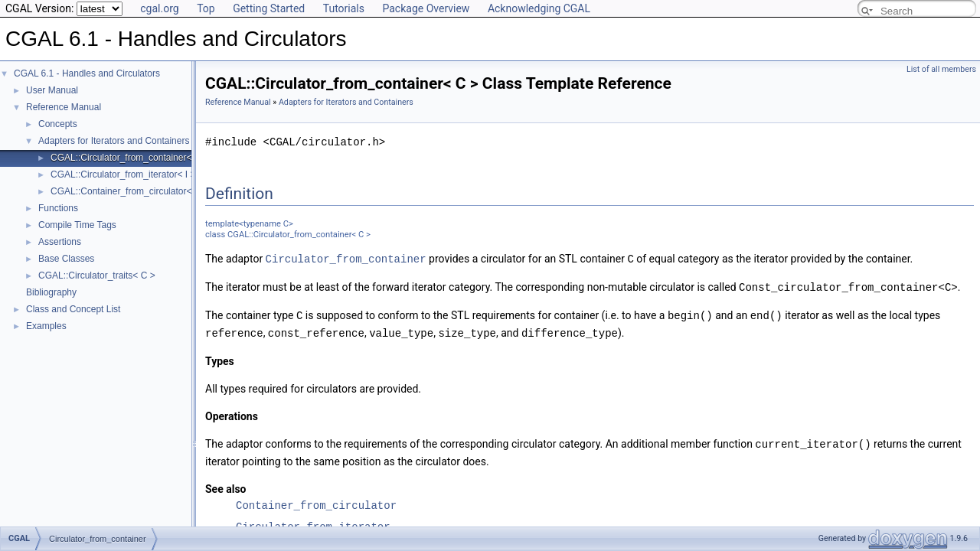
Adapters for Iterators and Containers (113, 140)
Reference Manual (63, 107)
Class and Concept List (73, 309)
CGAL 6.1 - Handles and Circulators (87, 73)
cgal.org (159, 8)
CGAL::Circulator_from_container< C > (130, 157)
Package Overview (425, 8)
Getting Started (269, 8)
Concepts (57, 124)
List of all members (941, 69)
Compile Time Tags (77, 225)
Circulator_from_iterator (313, 523)
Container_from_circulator (316, 501)
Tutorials (343, 8)
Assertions (59, 241)
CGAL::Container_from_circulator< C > (130, 191)
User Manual (52, 90)
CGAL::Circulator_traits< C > (96, 275)
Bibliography (51, 292)
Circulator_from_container (346, 258)
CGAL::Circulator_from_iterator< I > (123, 174)
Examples (46, 326)
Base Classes (66, 258)
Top (206, 8)
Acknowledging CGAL (539, 8)
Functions (58, 208)
